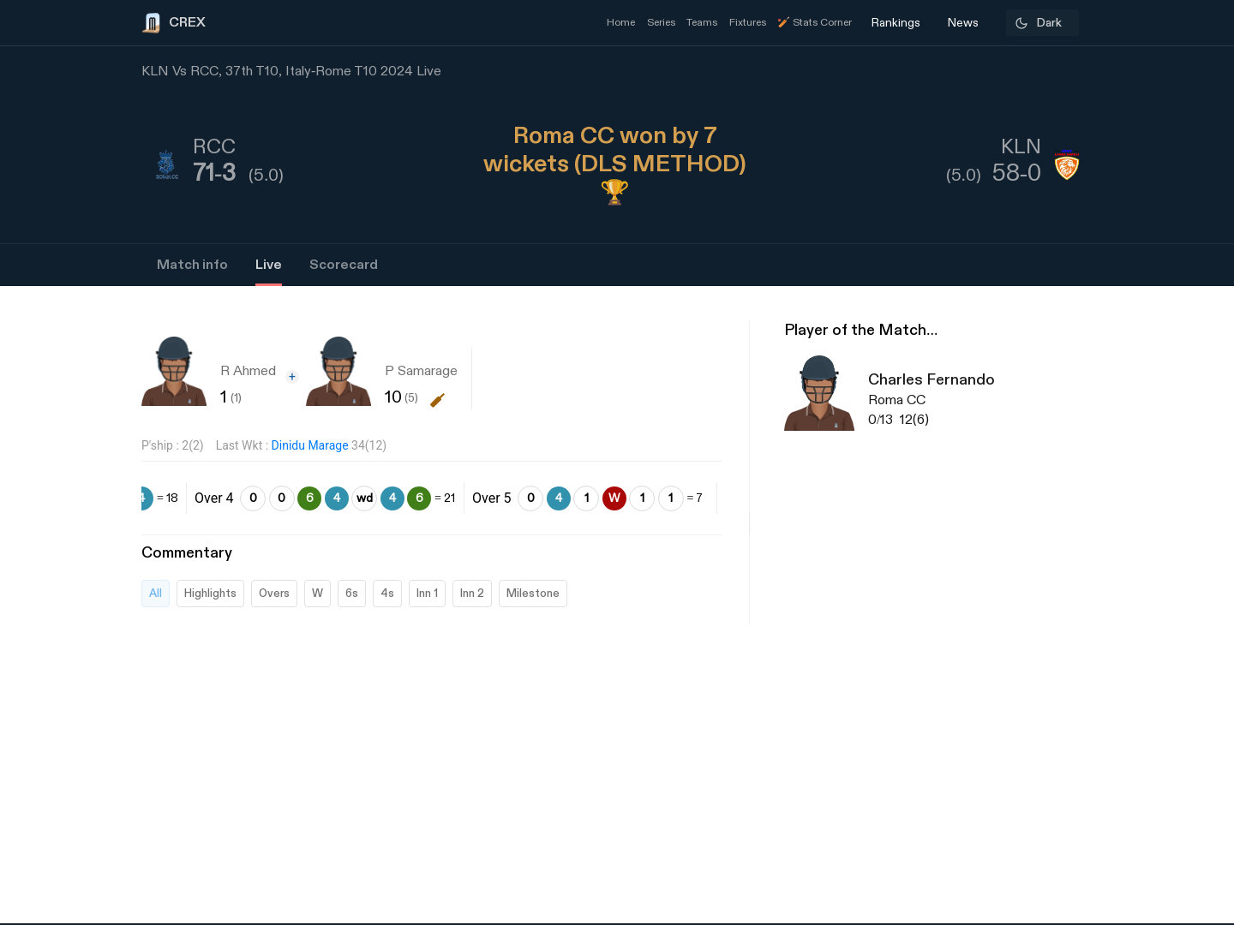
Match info (192, 265)
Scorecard (343, 265)
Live (268, 265)
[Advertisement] (1169, 664)
